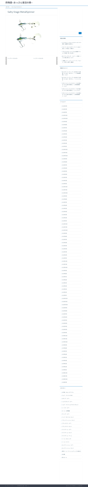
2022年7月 (64, 239)
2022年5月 (64, 245)
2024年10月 (65, 155)
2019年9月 (64, 345)
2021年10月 (64, 267)
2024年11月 (64, 152)
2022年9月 (64, 233)
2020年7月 (64, 314)
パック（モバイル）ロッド (68, 417)
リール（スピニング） (67, 439)
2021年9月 (64, 270)
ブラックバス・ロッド (67, 426)
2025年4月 (64, 137)
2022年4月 (64, 248)
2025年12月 (64, 115)
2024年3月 (64, 177)
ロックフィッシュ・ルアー (68, 445)
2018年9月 (64, 382)
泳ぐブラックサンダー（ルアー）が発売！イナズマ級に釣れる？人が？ (71, 57)
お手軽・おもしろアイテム (68, 392)
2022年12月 (64, 224)
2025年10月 (64, 118)
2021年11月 (64, 264)
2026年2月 (64, 109)
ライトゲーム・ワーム (67, 435)
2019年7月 (64, 351)
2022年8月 (64, 236)
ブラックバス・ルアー (67, 423)
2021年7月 (64, 276)
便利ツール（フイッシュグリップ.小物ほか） (71, 451)
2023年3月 (64, 214)
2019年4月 (64, 360)
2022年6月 (64, 242)
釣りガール (64, 457)
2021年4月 (64, 286)
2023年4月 (64, 211)
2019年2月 (64, 366)
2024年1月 (64, 183)
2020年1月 (64, 332)
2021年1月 (64, 295)
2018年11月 (64, 376)
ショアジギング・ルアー (67, 401)
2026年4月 (64, 106)
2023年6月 (64, 205)
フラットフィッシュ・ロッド (68, 420)
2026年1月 (64, 112)
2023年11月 (64, 190)
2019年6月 (64, 354)
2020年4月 (64, 323)
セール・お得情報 (66, 411)
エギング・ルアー (66, 398)
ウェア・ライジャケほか (67, 395)
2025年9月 (64, 121)
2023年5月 (64, 208)
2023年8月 (64, 199)
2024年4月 (64, 174)
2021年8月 (64, 273)
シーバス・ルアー (66, 408)
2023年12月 (64, 186)
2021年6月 (64, 280)
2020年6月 (64, 317)
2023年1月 (64, 221)
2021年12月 (64, 261)
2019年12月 (64, 335)
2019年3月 (64, 363)
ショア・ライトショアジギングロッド (70, 404)
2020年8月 (64, 311)
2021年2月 (64, 292)
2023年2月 (64, 217)
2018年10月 (64, 379)
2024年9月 (64, 159)
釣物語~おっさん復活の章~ (19, 2)
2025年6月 (64, 131)
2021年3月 (64, 289)
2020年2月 (64, 329)
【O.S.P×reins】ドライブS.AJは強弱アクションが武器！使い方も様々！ (71, 52)
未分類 (63, 454)
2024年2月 (64, 180)
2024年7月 (64, 165)
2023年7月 (64, 202)
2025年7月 (64, 127)
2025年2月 (64, 143)
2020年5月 (64, 320)
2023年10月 (64, 193)
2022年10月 (64, 230)
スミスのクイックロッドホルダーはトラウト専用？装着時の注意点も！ (71, 43)
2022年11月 (64, 227)
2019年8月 (64, 348)
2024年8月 (64, 162)
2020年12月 (64, 298)
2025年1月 (64, 146)
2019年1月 (64, 370)
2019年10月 (64, 342)
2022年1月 (64, 258)
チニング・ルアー (66, 414)
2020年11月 (64, 301)
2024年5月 (64, 171)
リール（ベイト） (66, 442)
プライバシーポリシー (11, 485)
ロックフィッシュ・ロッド (68, 448)
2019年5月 (64, 357)
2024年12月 (64, 149)
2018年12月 (64, 373)
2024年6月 (64, 168)
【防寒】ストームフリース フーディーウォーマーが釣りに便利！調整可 (71, 61)
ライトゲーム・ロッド (67, 432)
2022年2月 (64, 255)
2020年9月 (64, 307)
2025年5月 (64, 134)
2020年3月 (64, 326)
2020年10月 (65, 304)
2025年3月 (64, 140)
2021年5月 (64, 283)
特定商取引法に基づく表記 (22, 485)
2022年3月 (64, 252)
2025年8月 (64, 124)
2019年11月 (64, 338)
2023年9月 (64, 196)
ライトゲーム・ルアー (67, 429)
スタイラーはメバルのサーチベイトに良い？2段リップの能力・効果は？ (71, 48)
